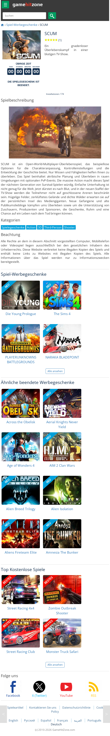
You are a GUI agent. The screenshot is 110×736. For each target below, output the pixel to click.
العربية (78, 720)
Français (63, 720)
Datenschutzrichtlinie (76, 707)
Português (94, 720)
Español (46, 720)
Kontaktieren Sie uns (42, 707)
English (14, 720)
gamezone (28, 4)
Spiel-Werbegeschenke (21, 25)
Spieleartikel (15, 707)
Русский (30, 720)
